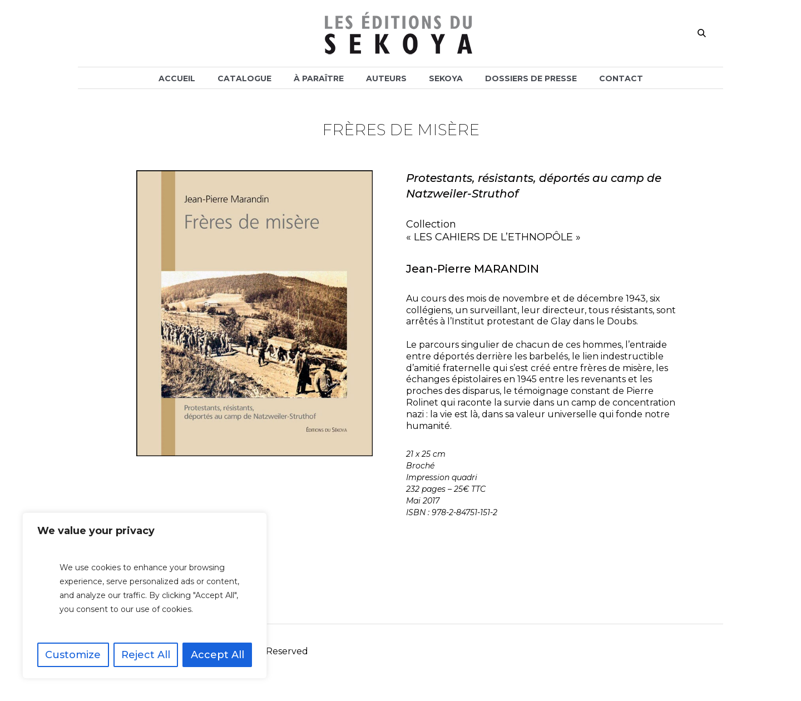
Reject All (145, 655)
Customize (73, 655)
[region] (144, 595)
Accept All (217, 655)
